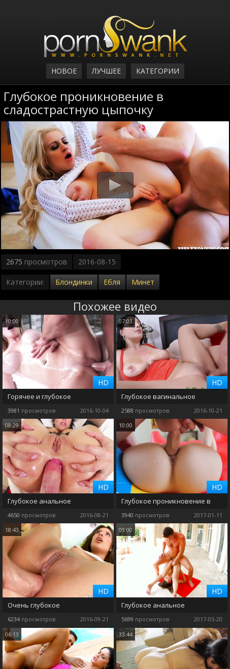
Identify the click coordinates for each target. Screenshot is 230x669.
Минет (143, 282)
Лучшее (106, 71)
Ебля (112, 282)
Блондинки (73, 282)
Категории (157, 71)
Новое (64, 71)
